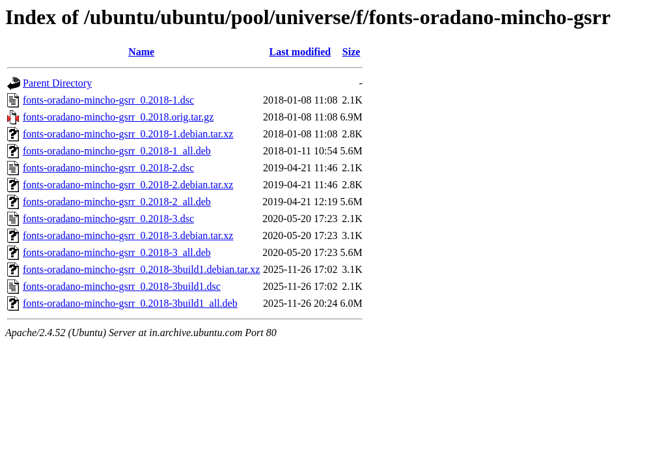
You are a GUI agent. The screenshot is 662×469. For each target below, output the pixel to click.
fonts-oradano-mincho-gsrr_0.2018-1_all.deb (117, 150)
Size (351, 51)
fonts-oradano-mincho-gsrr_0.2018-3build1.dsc (122, 286)
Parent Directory (57, 83)
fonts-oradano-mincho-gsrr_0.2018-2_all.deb (117, 201)
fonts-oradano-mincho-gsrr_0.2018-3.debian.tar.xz (128, 235)
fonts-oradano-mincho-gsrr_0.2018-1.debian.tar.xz (128, 133)
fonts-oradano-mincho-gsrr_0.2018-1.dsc (108, 100)
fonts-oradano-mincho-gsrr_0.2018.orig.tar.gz (118, 116)
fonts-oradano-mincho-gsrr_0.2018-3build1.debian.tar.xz (141, 269)
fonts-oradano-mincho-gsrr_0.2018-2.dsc (108, 167)
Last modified (300, 51)
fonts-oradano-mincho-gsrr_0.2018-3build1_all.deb (130, 303)
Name (141, 51)
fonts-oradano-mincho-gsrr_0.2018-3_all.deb (117, 252)
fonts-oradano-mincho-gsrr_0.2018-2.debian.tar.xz (128, 184)
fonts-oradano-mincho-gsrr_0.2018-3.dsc (108, 218)
